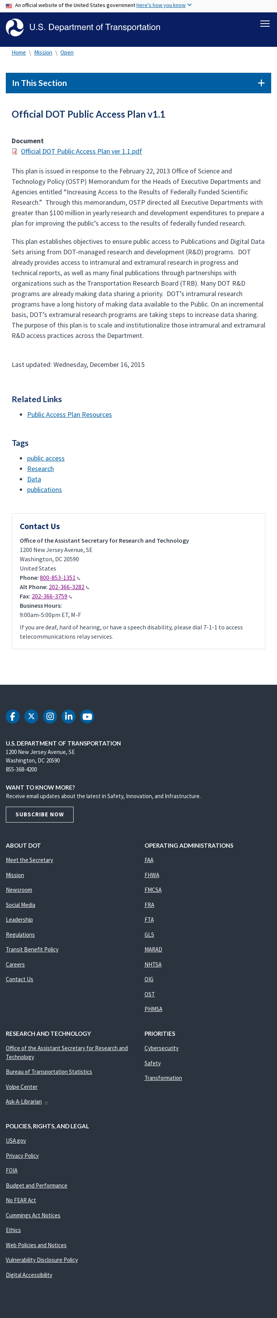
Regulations (20, 936)
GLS (149, 936)
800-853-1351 (60, 579)
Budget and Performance (36, 1187)
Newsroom (19, 891)
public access (46, 459)
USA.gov (16, 1142)
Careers (15, 966)
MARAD (153, 951)
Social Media (20, 906)
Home (19, 54)
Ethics (13, 1231)
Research (40, 469)
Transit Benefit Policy (32, 951)
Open (67, 54)
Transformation (163, 1079)
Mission (43, 54)
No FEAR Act (21, 1201)
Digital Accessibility (29, 1276)
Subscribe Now (39, 815)
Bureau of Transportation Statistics (49, 1073)
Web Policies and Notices (36, 1246)
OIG (149, 980)
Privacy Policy (22, 1157)
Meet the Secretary (29, 861)
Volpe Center (22, 1088)
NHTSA (153, 966)
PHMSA (153, 1010)
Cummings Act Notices (33, 1216)
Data (34, 480)
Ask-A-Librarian (27, 1103)
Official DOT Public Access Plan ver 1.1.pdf (81, 152)
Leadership (19, 921)
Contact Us (19, 980)
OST (150, 995)
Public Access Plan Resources (69, 415)
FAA (149, 861)
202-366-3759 (52, 598)
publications (44, 490)
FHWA (152, 876)
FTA (149, 921)
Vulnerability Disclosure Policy (42, 1261)
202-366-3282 (69, 588)
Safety (153, 1064)
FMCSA (153, 891)
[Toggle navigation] (265, 24)
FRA (149, 906)
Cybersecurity (162, 1049)
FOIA (11, 1172)
